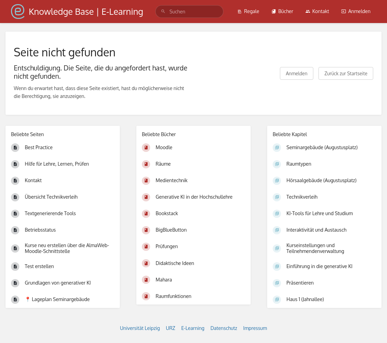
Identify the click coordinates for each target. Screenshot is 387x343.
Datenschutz (223, 328)
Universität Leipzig (140, 328)
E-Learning (192, 328)
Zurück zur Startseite (345, 73)
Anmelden (355, 11)
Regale (248, 11)
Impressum (255, 328)
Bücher (282, 11)
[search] (189, 11)
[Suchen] (163, 11)
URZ (170, 328)
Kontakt (317, 11)
